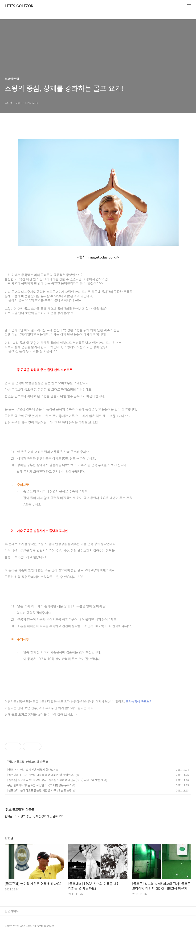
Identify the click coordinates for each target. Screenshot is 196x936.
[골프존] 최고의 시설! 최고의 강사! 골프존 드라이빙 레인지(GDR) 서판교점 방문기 (55, 780)
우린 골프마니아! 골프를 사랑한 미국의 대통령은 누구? (39, 785)
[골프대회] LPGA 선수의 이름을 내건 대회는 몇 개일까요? (40, 775)
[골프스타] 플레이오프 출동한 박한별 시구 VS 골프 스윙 (39, 790)
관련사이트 (12, 911)
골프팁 (20, 762)
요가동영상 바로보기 (139, 701)
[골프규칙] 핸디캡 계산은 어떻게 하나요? (31, 770)
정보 (10, 762)
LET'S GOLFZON (19, 6)
